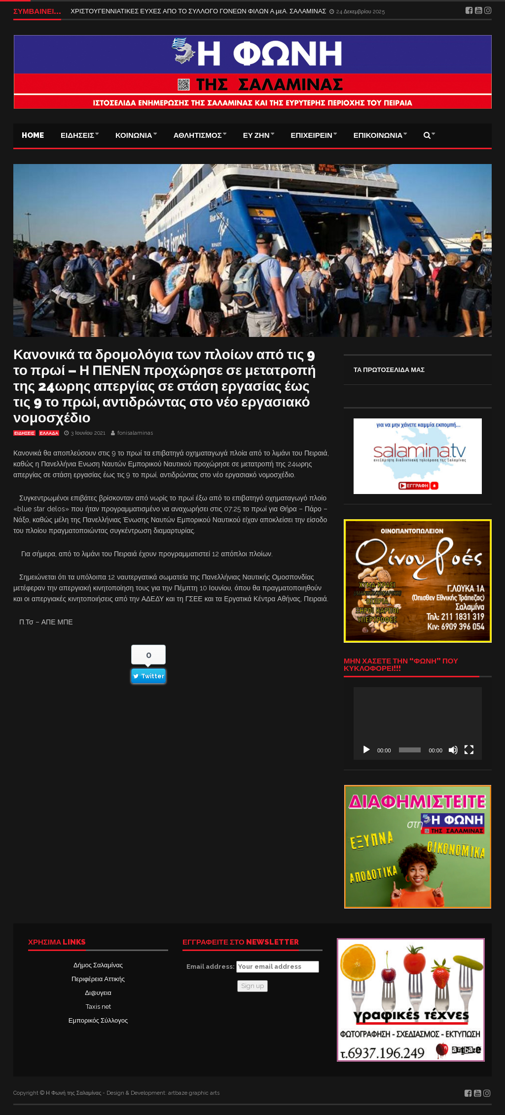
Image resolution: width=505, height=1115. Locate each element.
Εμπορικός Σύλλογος (98, 1020)
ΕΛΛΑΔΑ (49, 433)
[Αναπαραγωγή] (366, 750)
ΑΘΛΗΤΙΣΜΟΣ (198, 135)
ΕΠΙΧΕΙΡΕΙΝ (311, 135)
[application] (418, 723)
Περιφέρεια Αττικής (98, 979)
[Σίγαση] (453, 750)
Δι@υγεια (98, 992)
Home (33, 135)
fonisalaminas (135, 433)
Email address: (252, 967)
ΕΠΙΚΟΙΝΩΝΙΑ (378, 135)
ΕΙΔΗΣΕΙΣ (77, 135)
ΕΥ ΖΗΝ (256, 135)
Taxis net (98, 1006)
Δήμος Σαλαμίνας (98, 965)
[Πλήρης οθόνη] (469, 750)
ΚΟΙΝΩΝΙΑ (133, 135)
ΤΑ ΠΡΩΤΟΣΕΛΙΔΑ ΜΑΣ (389, 369)
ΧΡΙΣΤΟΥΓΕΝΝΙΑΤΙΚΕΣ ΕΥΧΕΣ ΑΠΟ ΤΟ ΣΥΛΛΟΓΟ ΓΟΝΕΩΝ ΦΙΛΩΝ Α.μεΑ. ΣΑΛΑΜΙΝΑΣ (199, 11)
